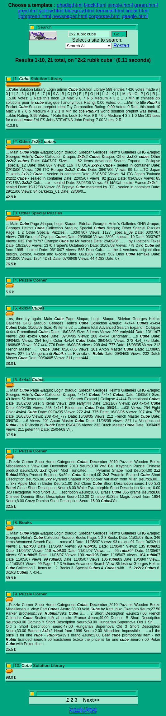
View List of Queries (83, 708)
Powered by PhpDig (83, 712)
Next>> (91, 700)
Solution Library (40, 78)
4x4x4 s (32, 308)
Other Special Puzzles (40, 213)
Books (25, 522)
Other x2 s (37, 141)
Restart (121, 45)
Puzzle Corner (33, 280)
